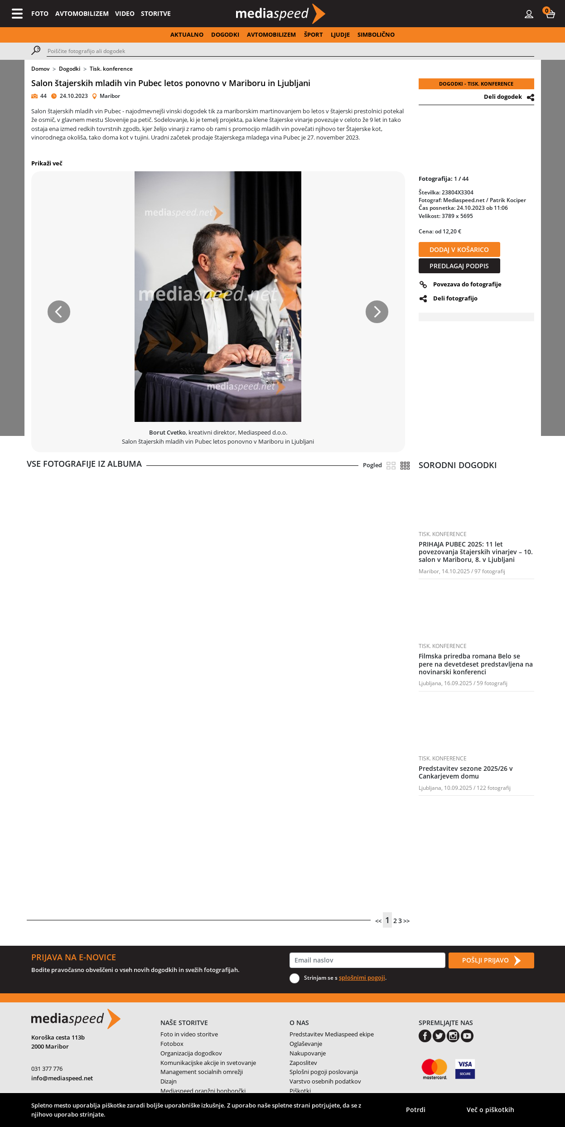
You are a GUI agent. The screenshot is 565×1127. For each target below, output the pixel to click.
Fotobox (172, 1044)
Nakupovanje (308, 1053)
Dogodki (69, 68)
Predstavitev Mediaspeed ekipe (332, 1034)
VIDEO (125, 13)
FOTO (39, 13)
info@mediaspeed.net (62, 1078)
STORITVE (156, 13)
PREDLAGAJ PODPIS (459, 265)
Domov (40, 68)
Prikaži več (47, 163)
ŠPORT (313, 34)
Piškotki (300, 1091)
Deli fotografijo (455, 298)
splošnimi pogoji (362, 977)
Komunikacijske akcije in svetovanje (208, 1063)
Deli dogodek (503, 96)
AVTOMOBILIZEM (82, 13)
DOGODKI (225, 34)
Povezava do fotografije (467, 284)
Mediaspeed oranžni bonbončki (203, 1091)
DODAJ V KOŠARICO (459, 249)
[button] (550, 13)
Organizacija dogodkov (191, 1053)
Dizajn (168, 1081)
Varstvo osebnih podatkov (325, 1081)
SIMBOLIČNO (376, 34)
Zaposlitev (303, 1063)
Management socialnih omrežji (201, 1072)
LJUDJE (340, 34)
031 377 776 (47, 1068)
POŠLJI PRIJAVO (491, 961)
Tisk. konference (111, 68)
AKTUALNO (186, 34)
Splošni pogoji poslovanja (324, 1072)
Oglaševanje (306, 1044)
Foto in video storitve (189, 1034)
